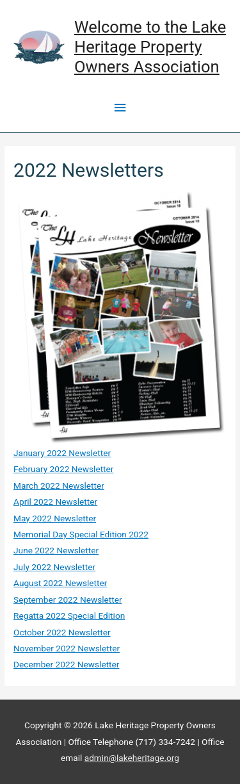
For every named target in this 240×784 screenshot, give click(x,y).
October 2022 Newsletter (62, 632)
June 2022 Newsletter (56, 550)
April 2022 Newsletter (55, 501)
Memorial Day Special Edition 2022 (80, 534)
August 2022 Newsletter (60, 583)
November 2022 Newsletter (66, 648)
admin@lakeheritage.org (131, 758)
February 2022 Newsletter (63, 469)
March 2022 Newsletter (58, 485)
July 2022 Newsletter (54, 567)
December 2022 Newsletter (66, 664)
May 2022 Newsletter (54, 518)
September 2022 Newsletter (67, 599)
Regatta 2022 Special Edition (69, 615)
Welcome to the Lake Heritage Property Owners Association (150, 46)
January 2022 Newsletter (62, 453)
